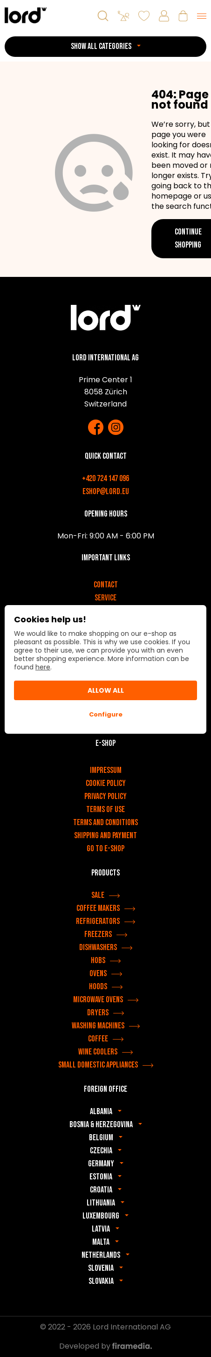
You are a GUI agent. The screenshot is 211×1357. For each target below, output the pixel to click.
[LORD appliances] (26, 15)
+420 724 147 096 (105, 478)
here (42, 667)
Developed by (105, 1346)
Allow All (106, 690)
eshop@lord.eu (105, 491)
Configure (106, 714)
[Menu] (201, 15)
